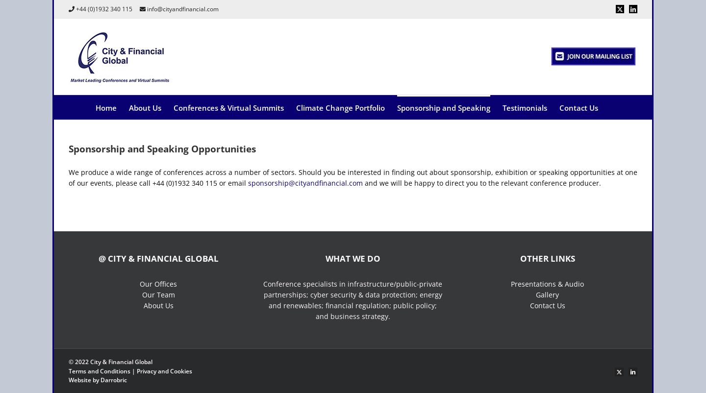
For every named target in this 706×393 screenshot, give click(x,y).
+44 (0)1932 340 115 (104, 9)
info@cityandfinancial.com (183, 9)
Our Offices (158, 284)
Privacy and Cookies (164, 371)
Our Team (158, 294)
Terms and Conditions (99, 371)
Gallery (547, 294)
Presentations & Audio (547, 284)
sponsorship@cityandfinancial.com (305, 183)
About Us (159, 305)
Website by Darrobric (98, 380)
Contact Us (547, 305)
